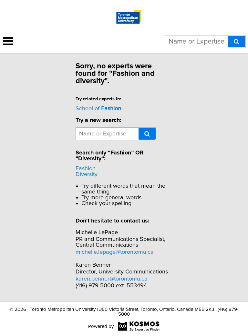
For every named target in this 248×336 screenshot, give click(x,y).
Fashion (86, 169)
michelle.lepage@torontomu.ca (115, 252)
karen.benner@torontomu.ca (112, 279)
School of (98, 109)
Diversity (87, 174)
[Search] (236, 41)
